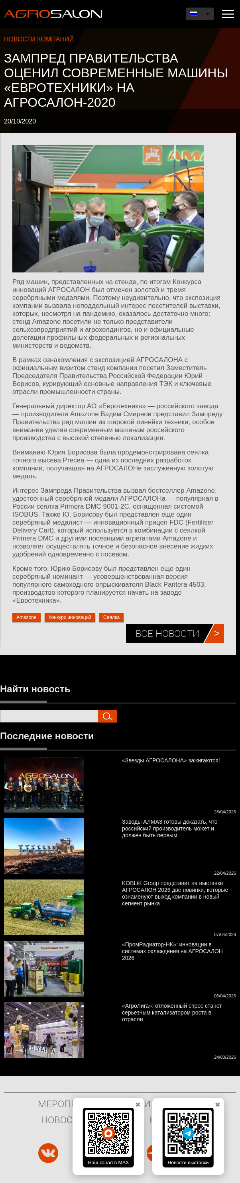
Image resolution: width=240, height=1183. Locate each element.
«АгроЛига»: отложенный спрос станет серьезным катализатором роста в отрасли (172, 1012)
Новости (63, 1119)
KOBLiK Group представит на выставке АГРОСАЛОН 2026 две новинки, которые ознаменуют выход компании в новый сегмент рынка (175, 893)
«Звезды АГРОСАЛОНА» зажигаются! (171, 760)
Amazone (26, 617)
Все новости (167, 633)
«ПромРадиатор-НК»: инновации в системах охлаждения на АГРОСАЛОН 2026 (172, 951)
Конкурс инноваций (70, 617)
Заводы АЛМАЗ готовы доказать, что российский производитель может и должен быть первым (170, 828)
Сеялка (111, 617)
